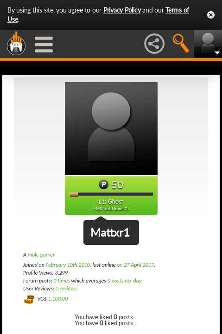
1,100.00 (58, 298)
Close (211, 15)
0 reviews (66, 288)
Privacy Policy (122, 10)
